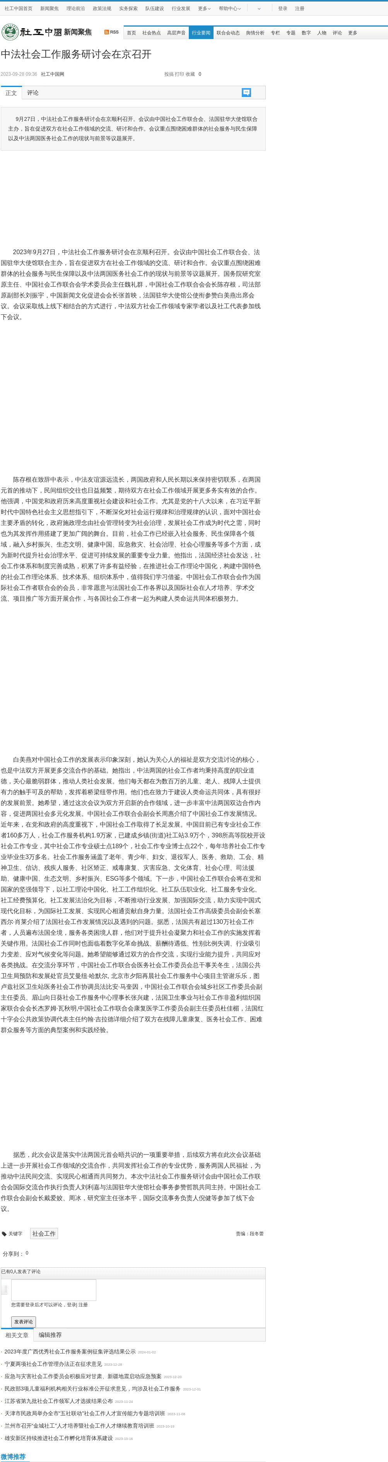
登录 (282, 8)
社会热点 (151, 33)
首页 (131, 33)
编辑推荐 (50, 1335)
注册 (299, 8)
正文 (11, 93)
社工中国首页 (18, 8)
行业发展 (181, 8)
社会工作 (44, 1233)
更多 (204, 8)
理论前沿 (76, 8)
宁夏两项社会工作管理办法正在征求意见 (53, 1364)
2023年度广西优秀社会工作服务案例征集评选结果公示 (70, 1351)
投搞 (169, 74)
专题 (291, 33)
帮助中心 (230, 8)
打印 (179, 74)
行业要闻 (201, 33)
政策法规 (102, 8)
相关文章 (17, 1335)
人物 (321, 33)
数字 (306, 33)
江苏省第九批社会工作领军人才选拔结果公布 (59, 1401)
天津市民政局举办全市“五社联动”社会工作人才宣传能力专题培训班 (85, 1413)
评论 (337, 33)
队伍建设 (154, 8)
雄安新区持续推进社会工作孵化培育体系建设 (59, 1438)
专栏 (275, 33)
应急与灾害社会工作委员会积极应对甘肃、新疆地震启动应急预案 (83, 1376)
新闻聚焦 (49, 8)
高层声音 (176, 33)
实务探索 (128, 8)
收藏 (190, 74)
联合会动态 (228, 33)
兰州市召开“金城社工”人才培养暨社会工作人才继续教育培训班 (79, 1426)
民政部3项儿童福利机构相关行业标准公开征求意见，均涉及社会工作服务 (93, 1389)
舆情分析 (255, 33)
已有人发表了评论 (21, 1271)
